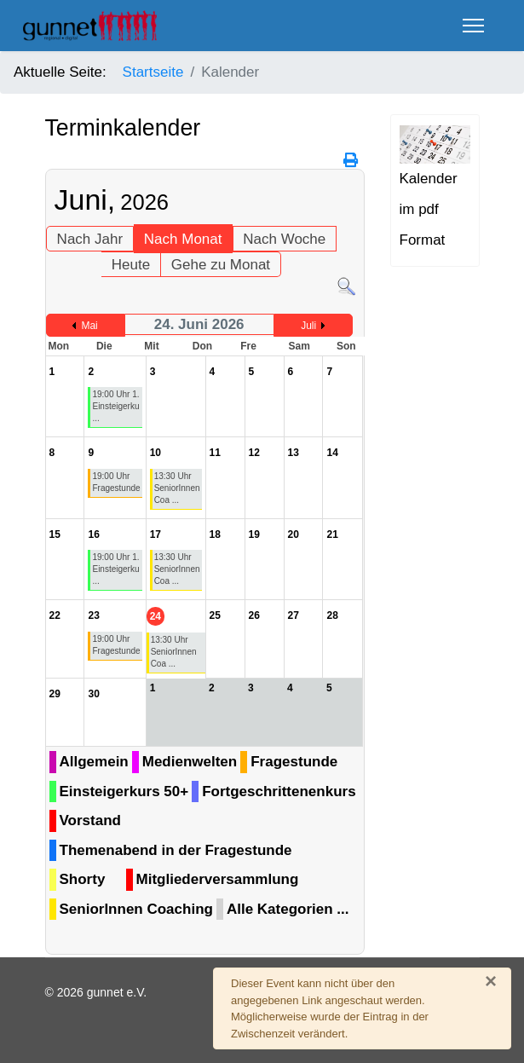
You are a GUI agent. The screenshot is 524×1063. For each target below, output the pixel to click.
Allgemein (94, 762)
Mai (89, 326)
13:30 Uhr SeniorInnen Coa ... (177, 488)
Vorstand (90, 820)
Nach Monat (183, 239)
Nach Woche (284, 239)
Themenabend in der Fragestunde (176, 850)
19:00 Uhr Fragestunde (116, 482)
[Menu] (473, 25)
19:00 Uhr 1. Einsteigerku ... (115, 406)
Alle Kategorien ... (288, 909)
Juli (308, 326)
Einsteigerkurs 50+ (124, 791)
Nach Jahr (90, 239)
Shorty (83, 879)
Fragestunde (293, 762)
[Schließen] (490, 981)
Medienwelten (189, 762)
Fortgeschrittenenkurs (278, 791)
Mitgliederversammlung (217, 879)
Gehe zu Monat (220, 265)
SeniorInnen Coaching (136, 909)
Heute (131, 265)
